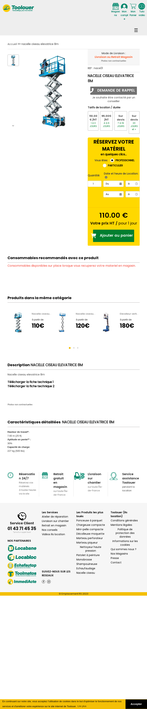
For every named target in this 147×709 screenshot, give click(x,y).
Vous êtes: (101, 160)
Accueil (12, 44)
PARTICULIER (115, 165)
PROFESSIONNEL (125, 160)
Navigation (73, 28)
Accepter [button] (136, 704)
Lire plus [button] (81, 706)
